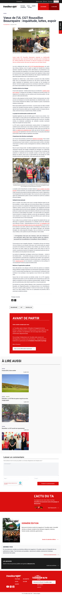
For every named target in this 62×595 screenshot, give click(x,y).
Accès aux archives (53, 565)
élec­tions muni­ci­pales (38, 138)
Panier (45, 1)
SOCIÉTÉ (23, 6)
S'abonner (56, 1)
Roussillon (29, 307)
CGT (21, 307)
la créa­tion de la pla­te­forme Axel (23, 130)
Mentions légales (36, 593)
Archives (50, 1)
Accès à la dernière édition (50, 539)
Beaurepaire (14, 307)
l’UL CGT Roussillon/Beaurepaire (36, 66)
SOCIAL (28, 5)
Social (5, 13)
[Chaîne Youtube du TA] (7, 587)
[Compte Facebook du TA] (13, 587)
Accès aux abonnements (51, 554)
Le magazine (53, 6)
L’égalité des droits (19, 261)
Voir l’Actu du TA (53, 507)
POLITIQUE (23, 5)
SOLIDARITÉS (29, 6)
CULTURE (23, 8)
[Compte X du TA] (11, 587)
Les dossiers (43, 6)
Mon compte (39, 1)
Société (7, 396)
